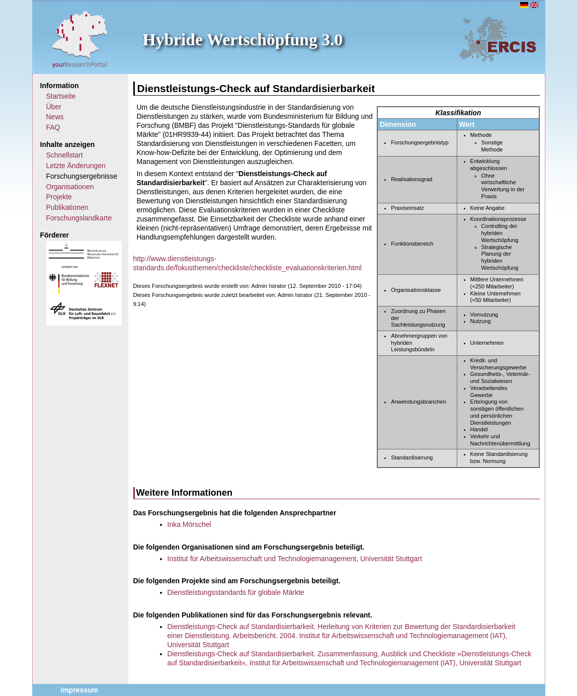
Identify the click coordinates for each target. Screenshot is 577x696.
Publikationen (67, 207)
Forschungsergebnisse (82, 176)
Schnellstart (64, 155)
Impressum (80, 690)
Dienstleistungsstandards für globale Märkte (236, 592)
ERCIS (497, 39)
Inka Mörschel (189, 524)
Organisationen (70, 187)
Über (53, 107)
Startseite (61, 96)
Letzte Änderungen (76, 166)
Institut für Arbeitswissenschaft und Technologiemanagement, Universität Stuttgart (295, 559)
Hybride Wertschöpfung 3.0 (243, 39)
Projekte (59, 197)
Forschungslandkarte (79, 218)
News (55, 117)
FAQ (53, 127)
